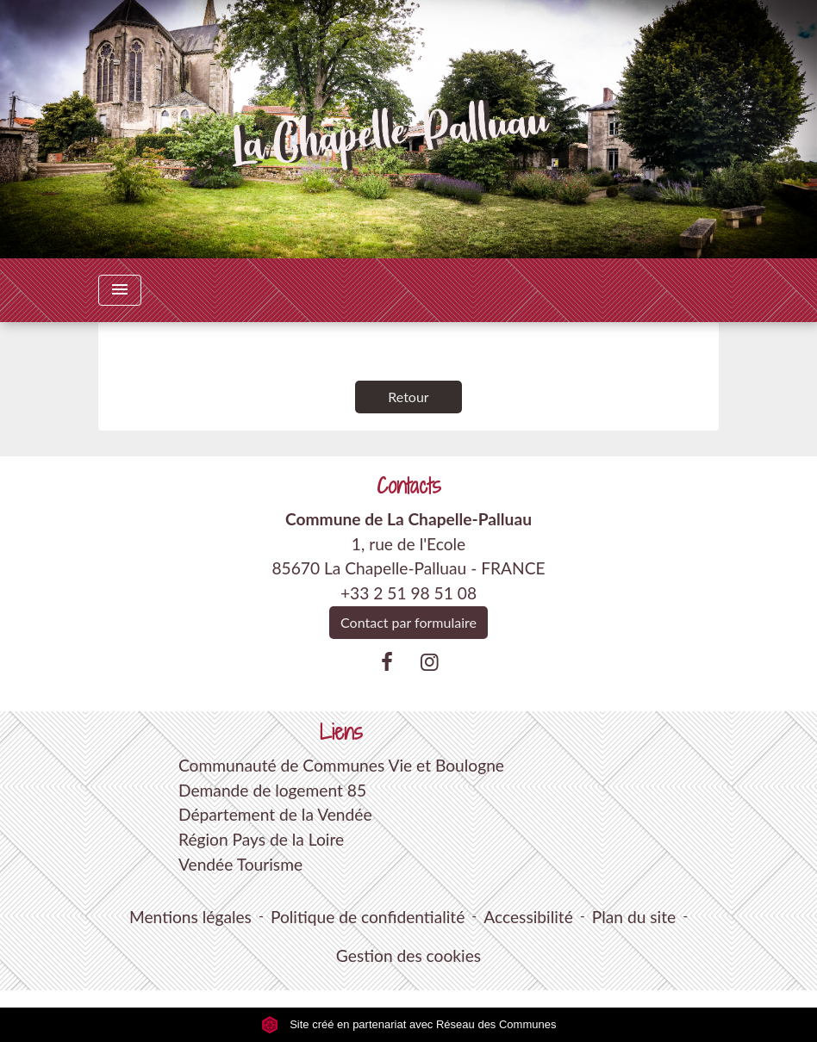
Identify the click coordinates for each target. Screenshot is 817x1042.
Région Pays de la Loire (261, 839)
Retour (408, 396)
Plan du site (634, 917)
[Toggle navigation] (119, 290)
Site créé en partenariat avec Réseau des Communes (409, 1024)
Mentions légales (190, 917)
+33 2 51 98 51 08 (408, 593)
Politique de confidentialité (368, 917)
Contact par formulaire (408, 622)
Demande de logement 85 (272, 790)
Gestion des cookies (408, 955)
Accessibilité (528, 917)
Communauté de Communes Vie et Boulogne (341, 765)
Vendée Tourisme (240, 864)
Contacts (409, 486)
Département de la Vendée (275, 814)
